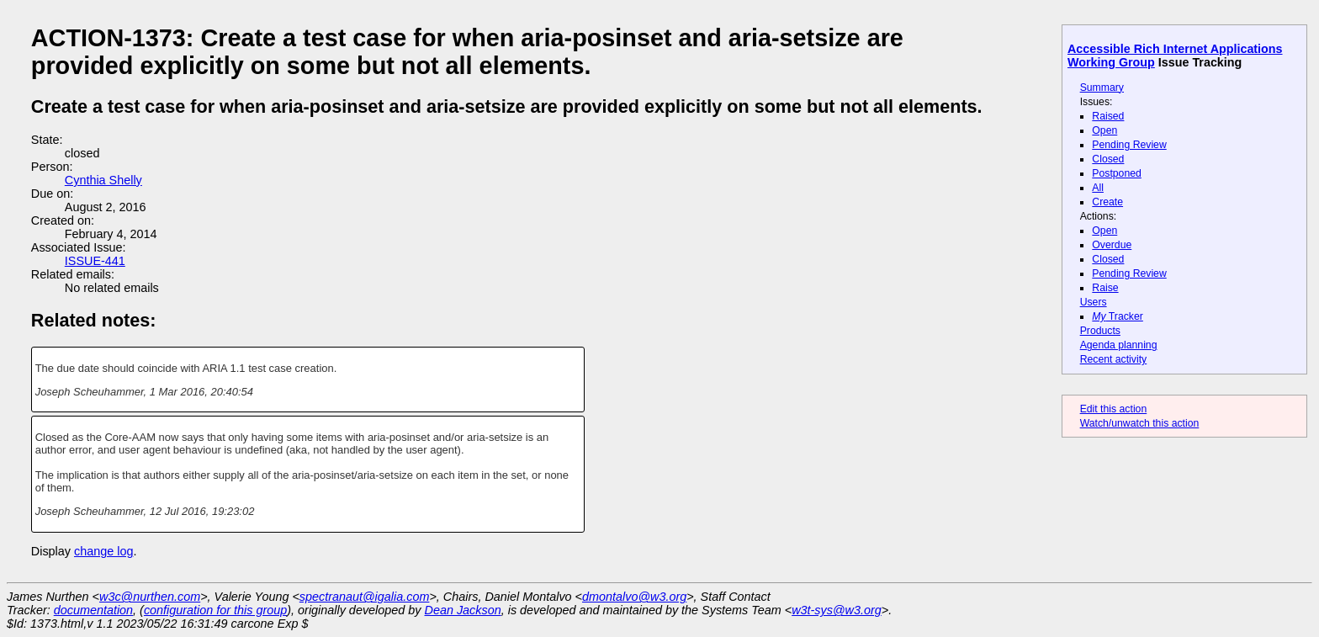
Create (1107, 202)
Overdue (1111, 245)
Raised (1108, 116)
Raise (1105, 288)
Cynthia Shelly (103, 180)
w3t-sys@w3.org (837, 610)
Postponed (1117, 173)
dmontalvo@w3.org (634, 596)
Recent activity (1113, 359)
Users (1093, 302)
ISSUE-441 (95, 261)
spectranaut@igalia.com (364, 596)
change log (103, 551)
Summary (1102, 87)
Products (1100, 331)
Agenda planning (1118, 345)
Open (1104, 130)
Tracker (1117, 316)
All (1098, 188)
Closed (1108, 159)
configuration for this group (215, 610)
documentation (93, 610)
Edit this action (1113, 409)
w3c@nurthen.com (149, 596)
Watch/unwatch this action (1140, 423)
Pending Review (1129, 145)
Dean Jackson (463, 610)
